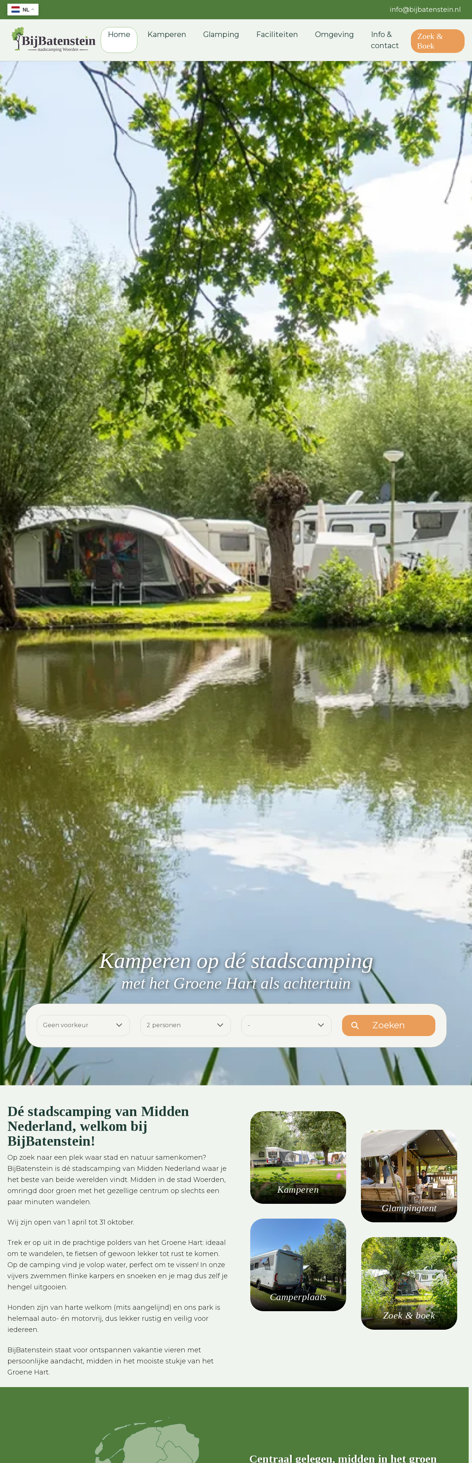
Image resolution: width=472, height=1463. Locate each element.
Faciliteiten (284, 35)
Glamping (228, 35)
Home (125, 35)
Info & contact (392, 41)
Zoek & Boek (435, 42)
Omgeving (341, 35)
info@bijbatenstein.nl (425, 10)
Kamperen (173, 35)
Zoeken (388, 1027)
